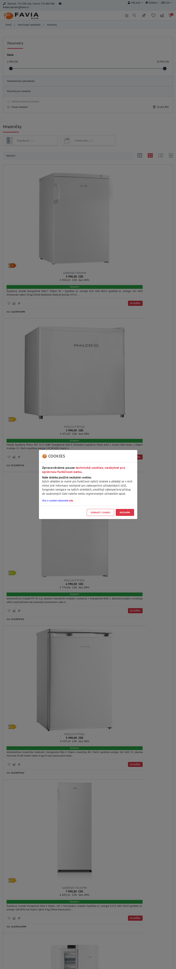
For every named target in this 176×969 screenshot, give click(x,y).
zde (71, 500)
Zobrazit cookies (100, 512)
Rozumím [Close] (125, 512)
